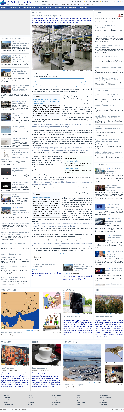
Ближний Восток (8, 400)
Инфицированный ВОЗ (42, 197)
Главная (6, 395)
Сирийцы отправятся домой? (18, 114)
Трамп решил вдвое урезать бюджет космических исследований (107, 117)
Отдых (54, 397)
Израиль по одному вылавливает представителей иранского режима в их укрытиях (14, 255)
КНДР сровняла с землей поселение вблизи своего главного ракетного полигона (20, 88)
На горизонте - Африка (73, 385)
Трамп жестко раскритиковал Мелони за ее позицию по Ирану (20, 43)
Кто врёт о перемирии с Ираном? (19, 102)
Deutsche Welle (75, 273)
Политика (55, 404)
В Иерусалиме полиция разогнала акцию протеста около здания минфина (113, 220)
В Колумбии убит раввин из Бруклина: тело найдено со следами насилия (113, 271)
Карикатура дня (8, 404)
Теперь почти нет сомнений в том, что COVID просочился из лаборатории (46, 101)
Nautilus (99, 382)
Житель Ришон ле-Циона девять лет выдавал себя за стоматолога (112, 170)
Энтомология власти (71, 316)
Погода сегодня (56, 402)
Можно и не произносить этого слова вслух (13, 244)
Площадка (55, 400)
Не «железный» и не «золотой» (19, 223)
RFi (41, 269)
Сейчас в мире (80, 402)
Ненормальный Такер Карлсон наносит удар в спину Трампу (15, 233)
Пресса (78, 395)
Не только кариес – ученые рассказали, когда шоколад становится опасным (114, 238)
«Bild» (36, 260)
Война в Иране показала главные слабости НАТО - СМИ (113, 205)
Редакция (79, 400)
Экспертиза (103, 404)
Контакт (30, 395)
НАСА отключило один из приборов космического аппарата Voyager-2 (107, 141)
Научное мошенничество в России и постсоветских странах (107, 95)
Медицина (31, 402)
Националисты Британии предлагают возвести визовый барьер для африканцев (20, 72)
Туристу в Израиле (105, 397)
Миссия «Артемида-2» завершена (20, 127)
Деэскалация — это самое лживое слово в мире (107, 46)
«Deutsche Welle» (72, 161)
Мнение (30, 404)
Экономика (103, 402)
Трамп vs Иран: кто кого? (11, 333)
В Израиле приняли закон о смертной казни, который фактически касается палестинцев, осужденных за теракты (15, 155)
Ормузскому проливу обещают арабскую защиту (19, 170)
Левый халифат (7, 368)
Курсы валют (32, 400)
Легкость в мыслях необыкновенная (104, 106)
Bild (91, 70)
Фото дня (103, 400)
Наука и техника (56, 395)
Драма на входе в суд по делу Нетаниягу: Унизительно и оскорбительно (114, 253)
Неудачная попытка (108, 36)
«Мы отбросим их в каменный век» (20, 183)
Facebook (36, 330)
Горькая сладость (39, 368)
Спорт (78, 404)
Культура (30, 397)
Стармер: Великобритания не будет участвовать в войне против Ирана (113, 188)
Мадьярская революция (104, 316)
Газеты (6, 402)
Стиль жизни (104, 395)
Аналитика (7, 397)
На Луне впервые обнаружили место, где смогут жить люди (108, 153)
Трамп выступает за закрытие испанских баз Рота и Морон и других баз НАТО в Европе (20, 210)
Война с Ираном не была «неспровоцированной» (13, 278)
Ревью (78, 397)
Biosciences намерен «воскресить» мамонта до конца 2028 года (107, 128)
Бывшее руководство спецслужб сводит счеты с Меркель (107, 79)
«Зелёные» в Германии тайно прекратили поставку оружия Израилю (108, 68)
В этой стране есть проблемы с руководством (20, 57)
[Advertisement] (15, 23)
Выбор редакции (87, 313)
